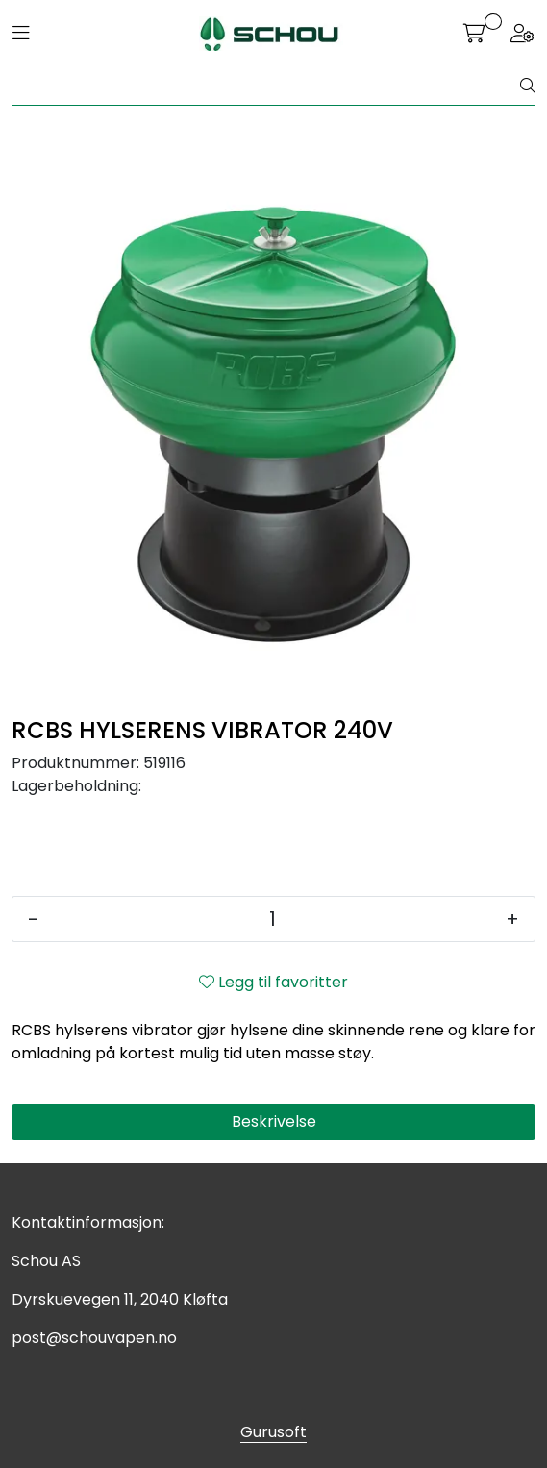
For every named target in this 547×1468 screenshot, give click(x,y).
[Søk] (266, 86)
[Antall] (272, 919)
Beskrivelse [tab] (274, 1121)
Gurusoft (273, 1432)
